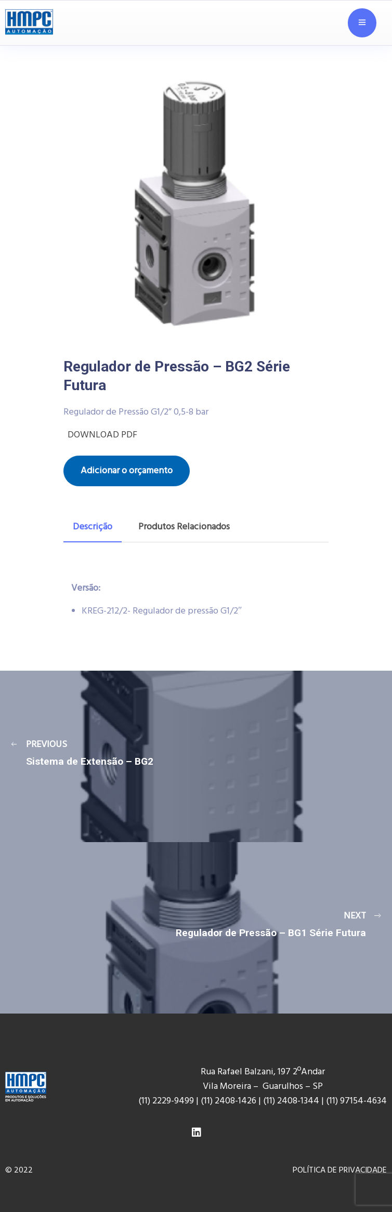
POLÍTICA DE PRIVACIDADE (340, 1170)
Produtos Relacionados (184, 527)
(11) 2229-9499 (166, 1101)
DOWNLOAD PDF (100, 435)
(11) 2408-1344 (292, 1101)
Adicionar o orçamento (127, 470)
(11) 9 (335, 1101)
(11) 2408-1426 (228, 1101)
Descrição (92, 527)
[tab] (92, 527)
